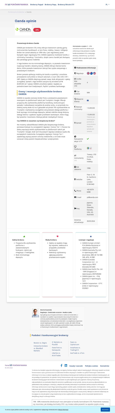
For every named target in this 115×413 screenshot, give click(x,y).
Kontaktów (104, 366)
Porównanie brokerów (16, 12)
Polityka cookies (91, 366)
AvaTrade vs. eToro (77, 353)
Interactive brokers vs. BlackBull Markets (41, 348)
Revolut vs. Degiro (40, 343)
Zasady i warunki (76, 366)
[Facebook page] (62, 366)
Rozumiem (105, 409)
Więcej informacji (63, 409)
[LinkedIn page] (66, 366)
